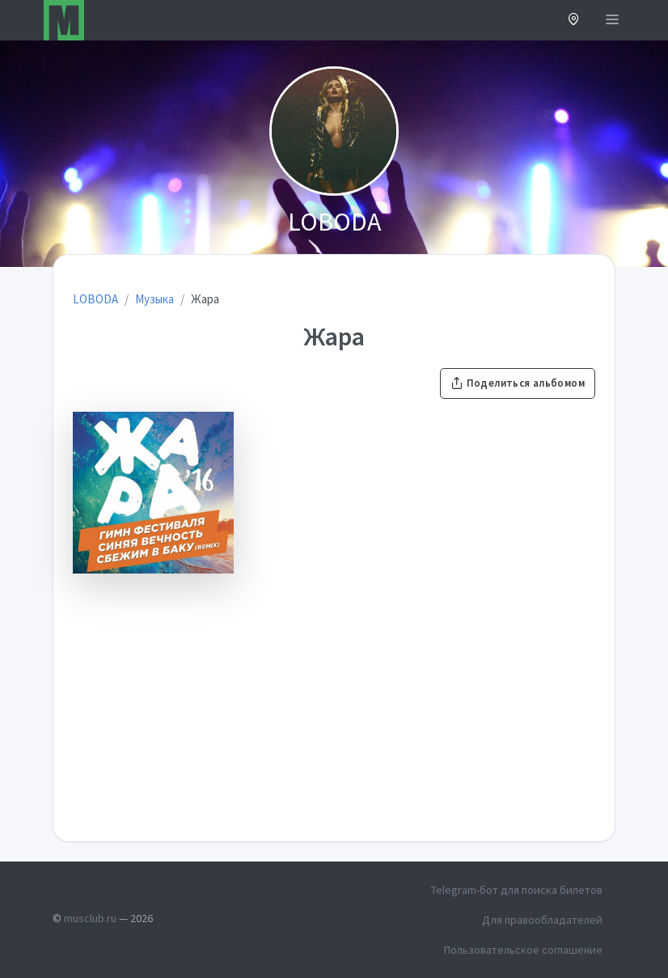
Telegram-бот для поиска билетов (516, 890)
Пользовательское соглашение (523, 949)
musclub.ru (90, 918)
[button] (574, 20)
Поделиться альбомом (517, 383)
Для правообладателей (542, 919)
